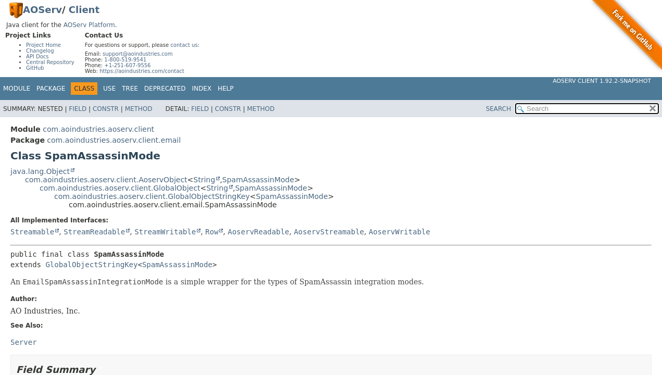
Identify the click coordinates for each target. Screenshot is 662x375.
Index (202, 88)
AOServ (42, 9)
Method (139, 109)
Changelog (40, 51)
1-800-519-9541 (125, 60)
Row (211, 232)
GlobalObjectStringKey (91, 264)
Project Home (43, 45)
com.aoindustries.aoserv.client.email (114, 140)
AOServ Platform (89, 25)
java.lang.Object (40, 171)
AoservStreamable (329, 232)
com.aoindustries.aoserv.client (98, 129)
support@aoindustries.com (137, 54)
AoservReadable (258, 232)
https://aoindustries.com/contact (141, 71)
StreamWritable (165, 232)
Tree (130, 88)
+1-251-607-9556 (127, 65)
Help (226, 88)
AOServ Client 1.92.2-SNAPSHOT (602, 81)
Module (16, 88)
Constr (106, 109)
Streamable (32, 232)
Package (50, 88)
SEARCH (498, 109)
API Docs (37, 56)
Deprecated (165, 88)
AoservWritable (399, 232)
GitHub (35, 68)
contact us (183, 45)
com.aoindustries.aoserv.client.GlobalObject (120, 188)
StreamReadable (94, 232)
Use (109, 88)
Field (77, 109)
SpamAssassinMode (258, 180)
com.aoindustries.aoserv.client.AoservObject (106, 180)
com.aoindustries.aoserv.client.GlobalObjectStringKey (152, 196)
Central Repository (50, 62)
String (204, 180)
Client (84, 9)
